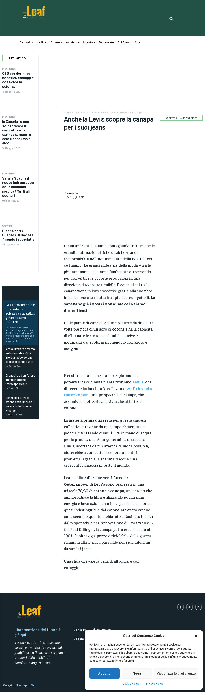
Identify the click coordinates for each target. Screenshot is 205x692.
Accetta (104, 674)
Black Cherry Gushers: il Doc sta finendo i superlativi (18, 234)
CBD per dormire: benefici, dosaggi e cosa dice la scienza (18, 79)
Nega (137, 674)
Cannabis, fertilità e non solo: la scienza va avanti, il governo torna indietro (19, 310)
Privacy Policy (154, 683)
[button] (196, 636)
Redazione (71, 192)
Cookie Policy (131, 683)
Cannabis (80, 112)
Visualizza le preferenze (176, 674)
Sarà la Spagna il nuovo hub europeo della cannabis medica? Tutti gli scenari (18, 186)
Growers (7, 225)
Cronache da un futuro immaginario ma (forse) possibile (20, 371)
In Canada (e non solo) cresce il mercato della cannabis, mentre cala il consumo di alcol (16, 132)
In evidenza (9, 68)
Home (67, 112)
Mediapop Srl (26, 685)
